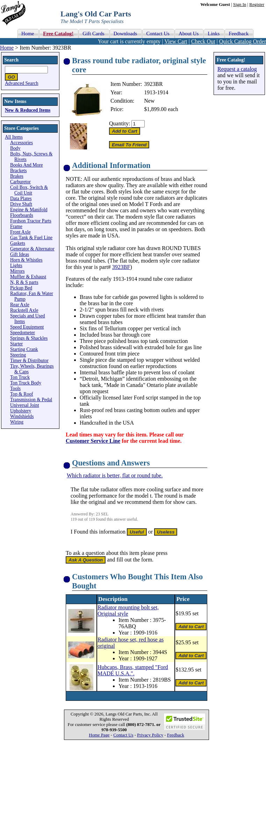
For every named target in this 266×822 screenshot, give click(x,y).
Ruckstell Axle (24, 310)
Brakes (16, 176)
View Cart (175, 41)
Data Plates (21, 198)
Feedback (175, 735)
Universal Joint (24, 405)
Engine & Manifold (28, 209)
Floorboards (21, 215)
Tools (15, 388)
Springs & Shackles (29, 338)
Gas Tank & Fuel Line (31, 237)
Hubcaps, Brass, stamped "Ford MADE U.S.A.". (133, 670)
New (149, 101)
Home (7, 48)
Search (11, 60)
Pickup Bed (21, 288)
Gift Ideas (19, 254)
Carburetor (20, 181)
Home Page (99, 735)
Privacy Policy (150, 735)
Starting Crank (24, 349)
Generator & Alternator (32, 248)
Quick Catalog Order (242, 41)
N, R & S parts (24, 282)
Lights (16, 265)
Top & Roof (21, 394)
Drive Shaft (21, 204)
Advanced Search (21, 83)
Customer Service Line (93, 441)
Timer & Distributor (29, 360)
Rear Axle (19, 304)
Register (256, 4)
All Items (14, 137)
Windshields (22, 416)
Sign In (239, 4)
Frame (16, 226)
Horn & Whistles (26, 260)
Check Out (203, 41)
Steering (18, 355)
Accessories (21, 142)
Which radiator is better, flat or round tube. (115, 475)
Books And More (26, 165)
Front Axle (20, 232)
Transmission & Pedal (31, 399)
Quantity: (119, 123)
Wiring (16, 422)
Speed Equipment (27, 327)
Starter (16, 343)
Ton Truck (20, 377)
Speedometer (22, 332)
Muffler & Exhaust (28, 276)
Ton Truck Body (25, 383)
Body (15, 148)
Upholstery (20, 410)
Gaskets (17, 243)
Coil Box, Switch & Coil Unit (29, 190)
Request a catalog (237, 69)
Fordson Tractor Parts (30, 220)
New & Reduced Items (27, 110)
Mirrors (17, 271)
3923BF (121, 267)
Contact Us (123, 735)
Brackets (18, 170)
